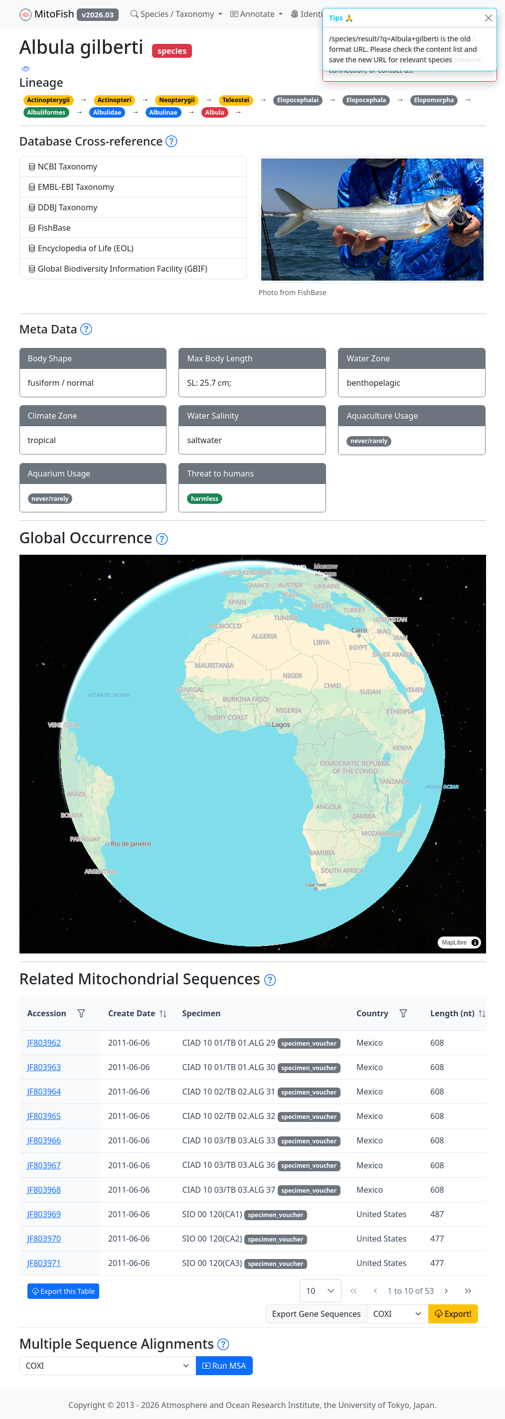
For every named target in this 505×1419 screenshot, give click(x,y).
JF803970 (44, 1238)
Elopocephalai (298, 100)
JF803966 (44, 1140)
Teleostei (235, 100)
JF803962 (44, 1042)
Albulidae (107, 112)
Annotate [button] (253, 13)
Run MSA (224, 1365)
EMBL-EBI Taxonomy (71, 186)
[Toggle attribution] (475, 942)
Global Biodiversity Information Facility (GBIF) (117, 268)
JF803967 (44, 1165)
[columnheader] (137, 1013)
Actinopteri (115, 100)
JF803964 (44, 1091)
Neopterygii (176, 100)
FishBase (49, 227)
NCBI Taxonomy (63, 166)
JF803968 (44, 1189)
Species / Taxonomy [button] (173, 13)
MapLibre (454, 942)
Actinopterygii (48, 100)
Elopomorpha (434, 100)
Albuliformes (46, 112)
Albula (214, 112)
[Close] (488, 17)
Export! (453, 1313)
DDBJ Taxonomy (63, 207)
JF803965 (44, 1115)
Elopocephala (366, 100)
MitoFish (69, 14)
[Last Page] (468, 1291)
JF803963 (44, 1067)
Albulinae (163, 112)
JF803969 (44, 1214)
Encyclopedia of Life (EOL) (81, 248)
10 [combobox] (310, 1290)
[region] (252, 754)
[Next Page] (446, 1291)
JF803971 (44, 1263)
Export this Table (63, 1291)
